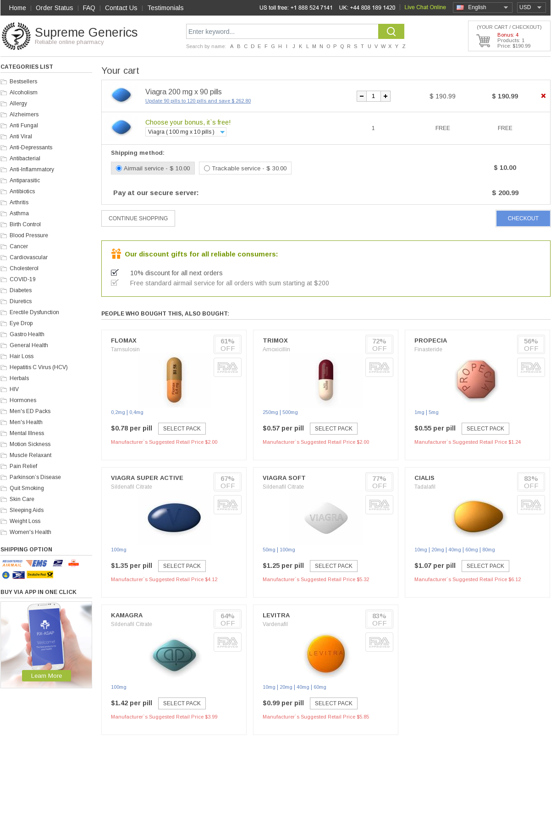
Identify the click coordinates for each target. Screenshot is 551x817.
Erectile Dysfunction (34, 312)
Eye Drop (21, 323)
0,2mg (118, 412)
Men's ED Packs (30, 411)
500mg (290, 412)
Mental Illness (27, 433)
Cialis (424, 477)
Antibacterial (25, 158)
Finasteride (428, 349)
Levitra (276, 615)
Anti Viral (21, 136)
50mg (269, 549)
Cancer (19, 246)
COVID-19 (23, 279)
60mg (471, 549)
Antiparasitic (25, 180)
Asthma (19, 213)
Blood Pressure (29, 235)
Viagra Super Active (147, 477)
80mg (488, 549)
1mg (419, 412)
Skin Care (22, 499)
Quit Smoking (27, 488)
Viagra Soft (284, 477)
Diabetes (21, 290)
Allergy (18, 103)
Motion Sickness (30, 444)
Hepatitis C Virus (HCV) (39, 367)
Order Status (54, 7)
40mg (454, 549)
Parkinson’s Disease (35, 477)
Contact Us (121, 7)
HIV (14, 389)
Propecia (430, 340)
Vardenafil (275, 624)
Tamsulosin (125, 349)
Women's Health (30, 532)
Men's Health (26, 422)
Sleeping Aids (27, 510)
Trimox (275, 340)
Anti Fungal (24, 125)
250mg (270, 412)
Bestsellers (23, 81)
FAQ (89, 7)
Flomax (124, 340)
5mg (434, 412)
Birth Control (25, 224)
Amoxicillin (276, 349)
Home (17, 7)
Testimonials (165, 7)
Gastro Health (27, 334)
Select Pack (182, 428)
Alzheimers (24, 114)
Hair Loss (21, 356)
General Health (29, 345)
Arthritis (19, 202)
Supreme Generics (86, 32)
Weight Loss (25, 521)
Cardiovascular (29, 257)
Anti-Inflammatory (32, 169)
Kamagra (127, 615)
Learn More (46, 675)
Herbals (19, 378)
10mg (420, 549)
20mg (437, 549)
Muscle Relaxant (30, 455)
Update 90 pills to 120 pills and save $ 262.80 (198, 100)
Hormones (23, 400)
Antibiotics (22, 191)
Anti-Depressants (31, 147)
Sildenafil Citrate (131, 487)
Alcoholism (24, 92)
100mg (119, 549)
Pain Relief (23, 466)
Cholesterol (24, 268)
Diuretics (21, 301)
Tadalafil (424, 487)
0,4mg (136, 412)
